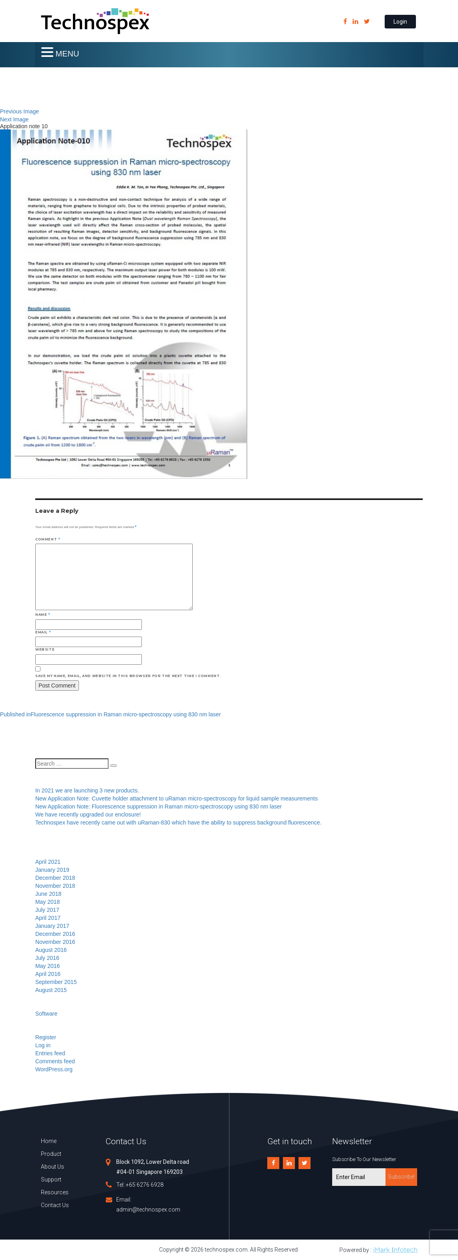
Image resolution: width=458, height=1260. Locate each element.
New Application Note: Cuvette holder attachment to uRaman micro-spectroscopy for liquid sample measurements (176, 798)
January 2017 (52, 926)
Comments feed (55, 1061)
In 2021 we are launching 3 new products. (87, 790)
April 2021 (48, 862)
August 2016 (51, 950)
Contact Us (55, 1205)
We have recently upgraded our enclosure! (88, 814)
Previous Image (19, 111)
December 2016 (55, 934)
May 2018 (47, 902)
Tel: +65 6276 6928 (139, 1184)
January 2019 (52, 870)
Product (51, 1154)
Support (51, 1179)
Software (46, 1013)
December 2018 (55, 878)
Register (45, 1037)
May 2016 (47, 966)
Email (43, 632)
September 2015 (56, 982)
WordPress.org (54, 1069)
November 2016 (55, 942)
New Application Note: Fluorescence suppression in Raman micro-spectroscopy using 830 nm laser (158, 806)
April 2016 (48, 974)
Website (44, 649)
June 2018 (48, 894)
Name (42, 615)
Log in (42, 1045)
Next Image (14, 119)
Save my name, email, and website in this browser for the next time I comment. (128, 676)
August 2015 (51, 990)
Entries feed (50, 1053)
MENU (67, 53)
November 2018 (55, 886)
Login (400, 21)
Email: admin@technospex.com (148, 1204)
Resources (55, 1192)
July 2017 (47, 910)
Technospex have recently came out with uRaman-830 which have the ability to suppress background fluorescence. (178, 822)
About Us (52, 1166)
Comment (48, 539)
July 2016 (47, 958)
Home (48, 1141)
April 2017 (48, 918)
